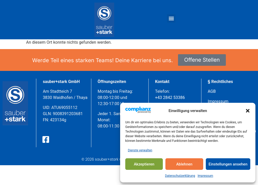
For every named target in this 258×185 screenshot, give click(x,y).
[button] (247, 110)
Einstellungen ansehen (228, 164)
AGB (212, 91)
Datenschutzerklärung (180, 176)
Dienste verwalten (140, 150)
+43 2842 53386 (170, 97)
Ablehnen (184, 164)
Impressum (205, 176)
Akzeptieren (144, 164)
